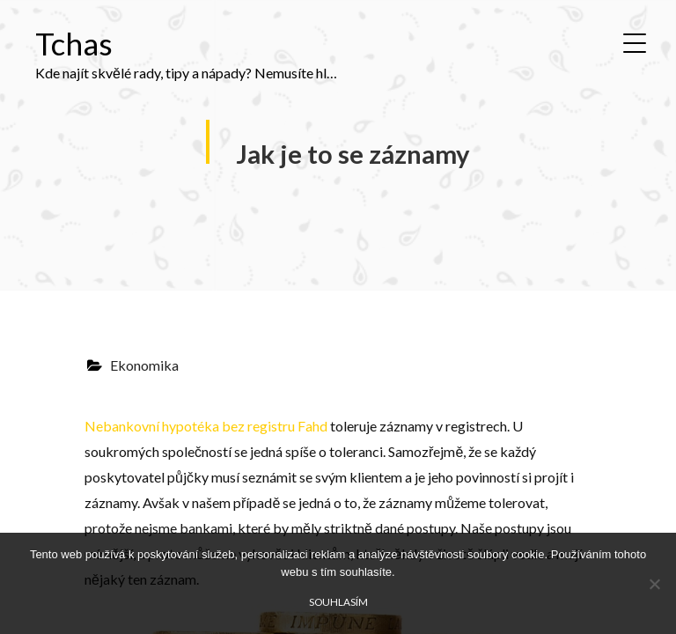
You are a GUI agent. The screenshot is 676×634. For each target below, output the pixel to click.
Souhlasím (338, 601)
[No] (654, 584)
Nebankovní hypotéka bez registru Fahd (205, 425)
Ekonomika (144, 365)
